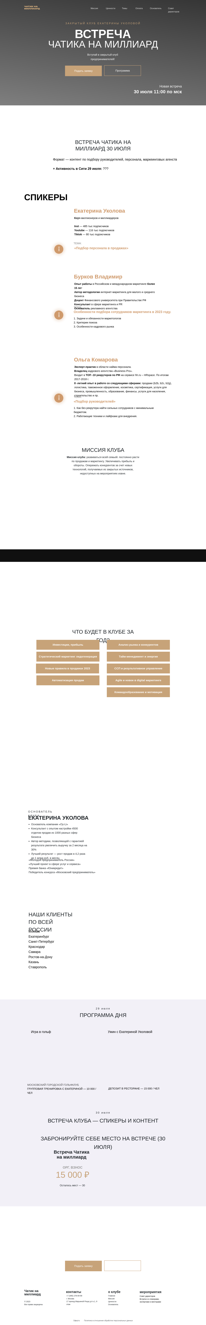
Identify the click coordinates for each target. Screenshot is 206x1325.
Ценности (110, 8)
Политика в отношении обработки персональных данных (108, 1320)
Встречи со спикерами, (149, 1299)
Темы (124, 8)
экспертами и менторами (150, 1302)
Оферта (76, 1320)
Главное (111, 1296)
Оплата (139, 8)
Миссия (94, 8)
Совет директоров (147, 1296)
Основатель (155, 8)
